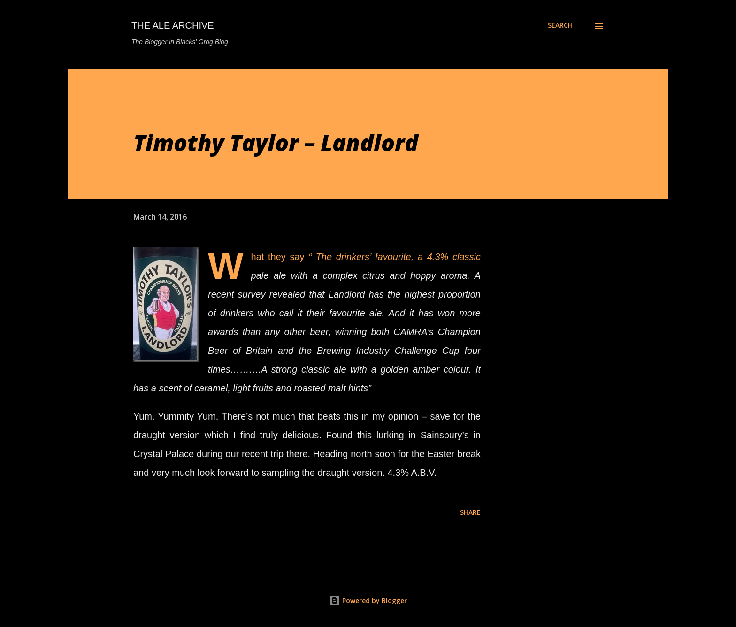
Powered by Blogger (368, 600)
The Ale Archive (172, 25)
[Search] (560, 25)
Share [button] (470, 512)
